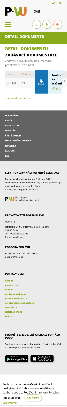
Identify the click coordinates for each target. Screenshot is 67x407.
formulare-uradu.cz (16, 298)
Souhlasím (33, 397)
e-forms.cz (11, 307)
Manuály (11, 130)
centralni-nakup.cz (15, 294)
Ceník (8, 120)
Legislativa (12, 125)
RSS (7, 155)
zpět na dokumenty (17, 98)
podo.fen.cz (11, 285)
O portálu (11, 115)
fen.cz (8, 316)
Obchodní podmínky (18, 140)
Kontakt (10, 150)
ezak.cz (9, 289)
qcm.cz (9, 280)
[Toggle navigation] (8, 24)
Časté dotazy (13, 135)
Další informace (11, 402)
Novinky (10, 145)
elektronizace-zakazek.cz (19, 302)
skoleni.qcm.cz (13, 311)
